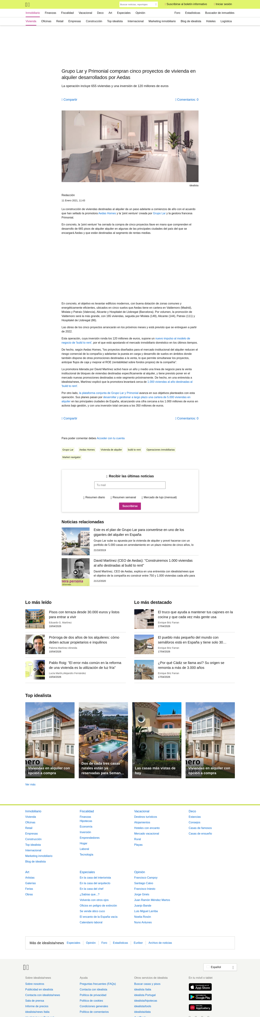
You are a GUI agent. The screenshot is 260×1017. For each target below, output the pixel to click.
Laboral (84, 848)
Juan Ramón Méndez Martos (152, 900)
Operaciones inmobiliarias (161, 449)
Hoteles (211, 21)
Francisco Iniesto (144, 888)
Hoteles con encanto (147, 827)
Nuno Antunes (143, 922)
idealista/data (142, 1011)
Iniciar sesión (224, 4)
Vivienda (31, 21)
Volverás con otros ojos (94, 900)
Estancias (195, 816)
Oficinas (46, 21)
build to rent (134, 449)
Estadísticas (192, 12)
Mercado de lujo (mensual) (160, 497)
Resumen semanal (124, 497)
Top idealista (115, 21)
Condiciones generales (94, 1006)
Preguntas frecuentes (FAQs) (98, 983)
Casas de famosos (200, 827)
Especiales (123, 12)
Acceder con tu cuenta (110, 438)
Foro (177, 12)
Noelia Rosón (142, 916)
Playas (138, 844)
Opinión (140, 12)
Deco (100, 12)
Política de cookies (91, 1000)
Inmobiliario (33, 12)
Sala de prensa (34, 1000)
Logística (226, 21)
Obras (29, 894)
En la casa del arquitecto (95, 883)
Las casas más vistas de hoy (155, 770)
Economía (86, 826)
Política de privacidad (93, 995)
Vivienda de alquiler (111, 449)
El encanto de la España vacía (99, 916)
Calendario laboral (91, 922)
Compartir (70, 99)
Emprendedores (90, 837)
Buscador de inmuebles (219, 12)
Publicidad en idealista (39, 989)
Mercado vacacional (146, 833)
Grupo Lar (159, 213)
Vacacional (85, 12)
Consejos (194, 822)
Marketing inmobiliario (162, 21)
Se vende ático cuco (92, 911)
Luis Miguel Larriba (146, 911)
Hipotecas (86, 821)
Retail (59, 21)
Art (110, 12)
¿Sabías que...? (90, 894)
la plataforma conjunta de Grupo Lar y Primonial (109, 392)
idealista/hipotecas (145, 1000)
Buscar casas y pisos (147, 983)
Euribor (138, 942)
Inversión (85, 832)
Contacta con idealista (93, 989)
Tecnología (86, 854)
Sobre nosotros (34, 983)
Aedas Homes (107, 213)
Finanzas (50, 12)
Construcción (94, 21)
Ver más (30, 784)
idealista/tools (142, 1006)
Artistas (30, 877)
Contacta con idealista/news (42, 995)
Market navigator (72, 457)
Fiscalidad (67, 12)
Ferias (29, 888)
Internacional (136, 21)
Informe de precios (37, 1006)
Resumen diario (95, 497)
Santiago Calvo (143, 883)
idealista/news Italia (37, 1011)
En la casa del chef (91, 888)
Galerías (30, 883)
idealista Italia (142, 989)
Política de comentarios (94, 1011)
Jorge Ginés (141, 894)
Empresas (74, 21)
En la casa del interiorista (95, 877)
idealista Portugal (145, 995)
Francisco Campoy (146, 877)
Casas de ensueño (200, 833)
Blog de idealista (191, 21)
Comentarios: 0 (187, 99)
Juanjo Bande (142, 905)
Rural (137, 839)
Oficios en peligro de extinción (98, 905)
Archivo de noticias (160, 942)
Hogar (83, 843)
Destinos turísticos (145, 816)
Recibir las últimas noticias (131, 476)
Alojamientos (142, 822)
